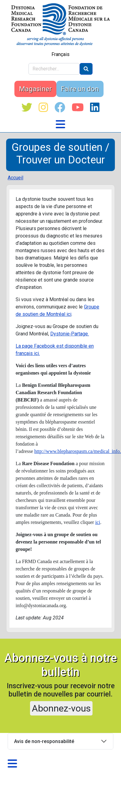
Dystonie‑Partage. (69, 334)
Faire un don (80, 89)
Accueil (15, 178)
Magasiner (35, 89)
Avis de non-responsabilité (44, 741)
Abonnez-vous (61, 708)
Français (60, 54)
